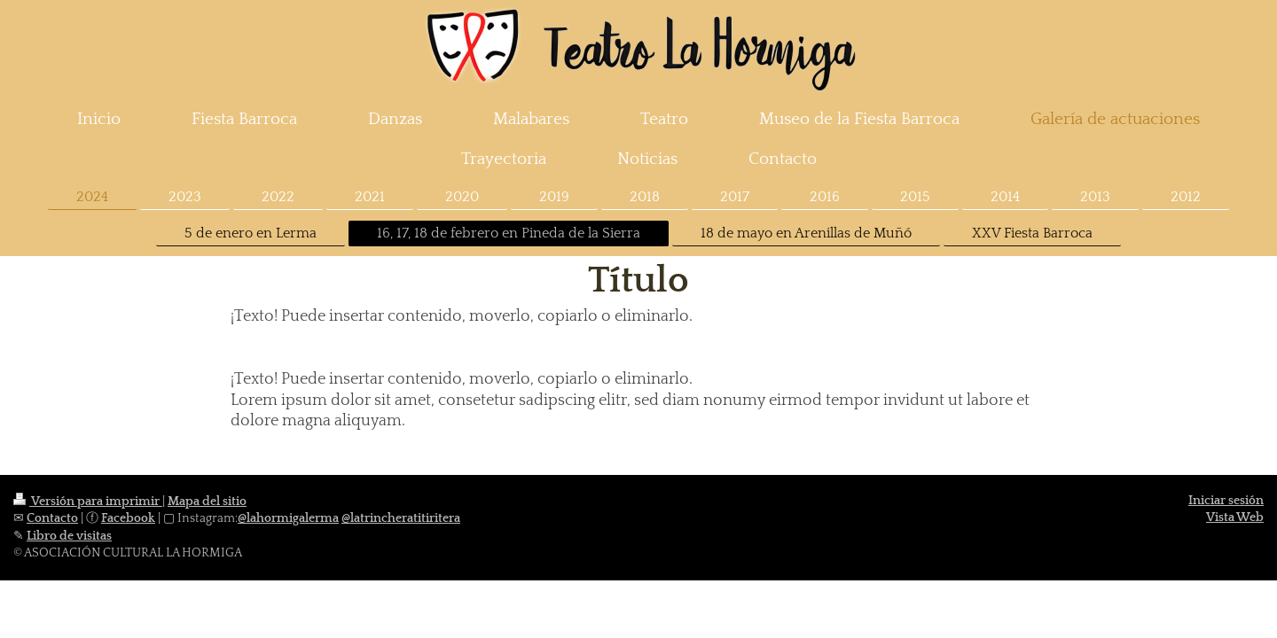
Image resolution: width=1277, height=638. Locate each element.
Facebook (128, 518)
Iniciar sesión (1226, 501)
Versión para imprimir (87, 501)
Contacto (52, 518)
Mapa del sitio (207, 501)
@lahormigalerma (288, 518)
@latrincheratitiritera (400, 518)
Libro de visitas (69, 536)
